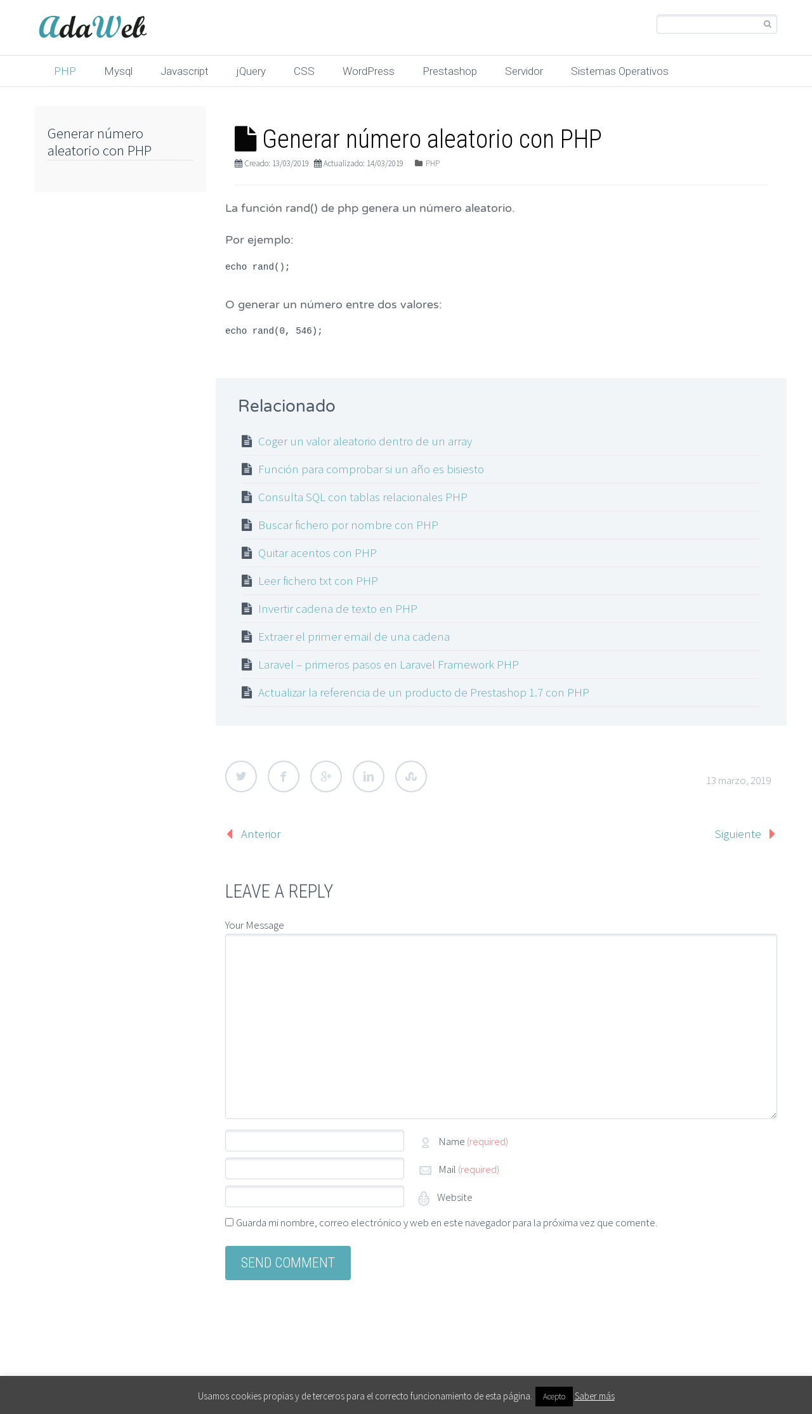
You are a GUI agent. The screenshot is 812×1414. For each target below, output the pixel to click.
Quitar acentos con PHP (317, 552)
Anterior (260, 833)
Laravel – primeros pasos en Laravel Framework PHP (388, 664)
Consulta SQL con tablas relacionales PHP (363, 496)
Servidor (524, 71)
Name (473, 1141)
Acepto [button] (554, 1396)
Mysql (118, 71)
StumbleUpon (411, 776)
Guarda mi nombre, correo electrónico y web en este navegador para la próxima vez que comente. (446, 1222)
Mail (468, 1169)
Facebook (283, 776)
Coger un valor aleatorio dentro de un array (365, 440)
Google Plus (326, 776)
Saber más (595, 1396)
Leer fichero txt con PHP (318, 580)
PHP (65, 71)
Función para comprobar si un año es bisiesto (371, 468)
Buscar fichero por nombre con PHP (348, 524)
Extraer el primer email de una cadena (354, 636)
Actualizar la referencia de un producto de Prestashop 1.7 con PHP (423, 692)
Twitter (241, 776)
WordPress (369, 71)
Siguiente (738, 833)
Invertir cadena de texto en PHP (337, 608)
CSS (304, 71)
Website (454, 1197)
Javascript (184, 71)
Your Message (254, 925)
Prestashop (449, 71)
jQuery (251, 71)
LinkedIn (368, 776)
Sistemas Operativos (620, 71)
